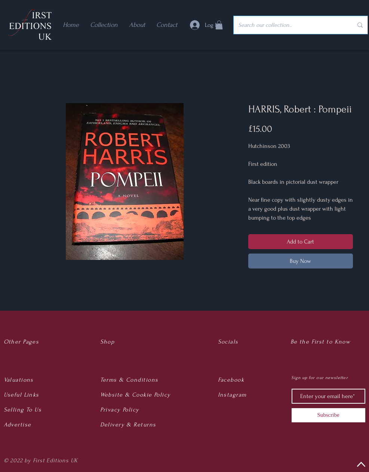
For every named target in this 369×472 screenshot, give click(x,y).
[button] (219, 25)
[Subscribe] (328, 415)
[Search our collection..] (290, 25)
